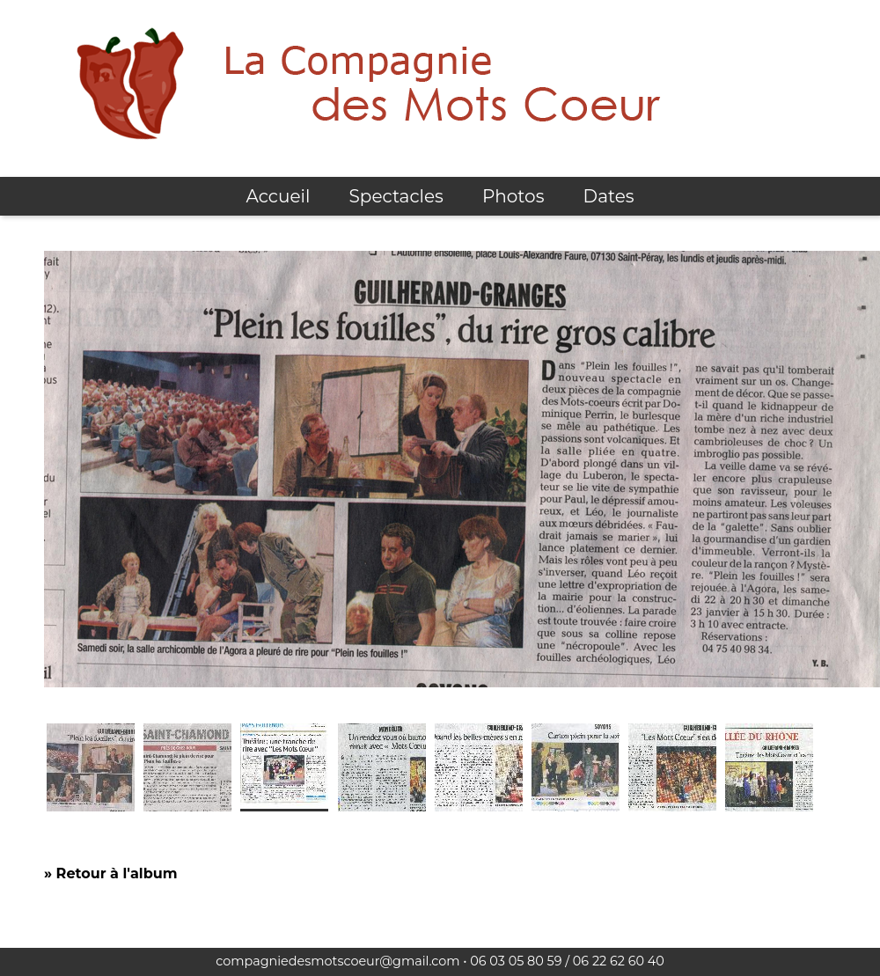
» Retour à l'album (110, 873)
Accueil (278, 196)
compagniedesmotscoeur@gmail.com (337, 961)
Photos (513, 196)
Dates (608, 196)
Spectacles (396, 196)
